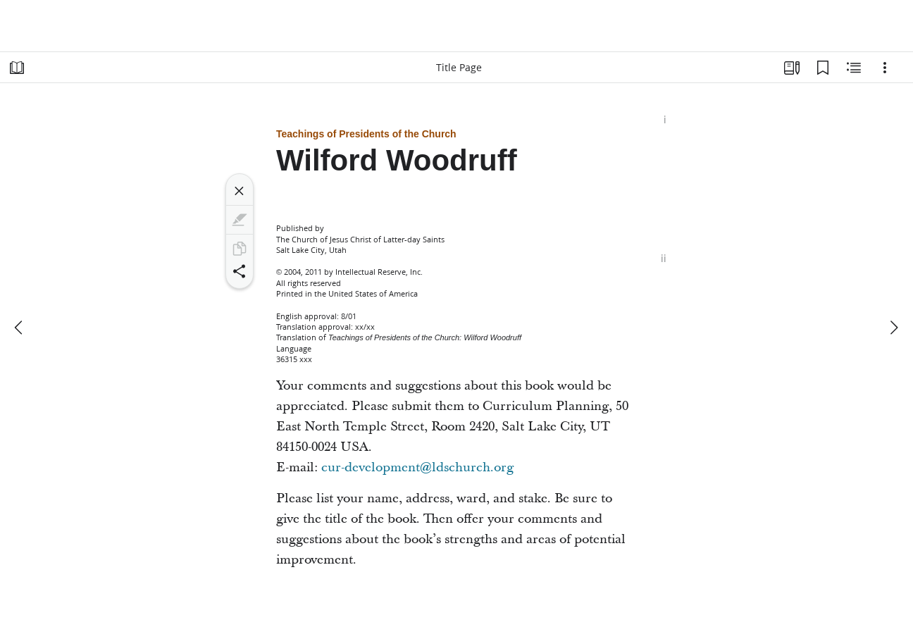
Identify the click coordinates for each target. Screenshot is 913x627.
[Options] (885, 67)
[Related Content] (854, 67)
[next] (893, 328)
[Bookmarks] (823, 67)
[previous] (20, 328)
